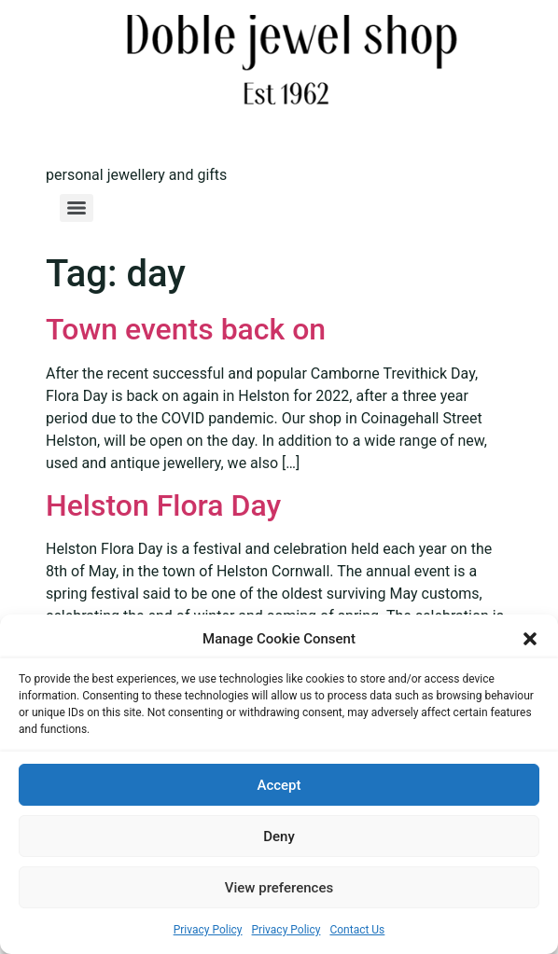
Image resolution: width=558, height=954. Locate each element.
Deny (279, 836)
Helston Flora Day (163, 505)
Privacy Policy (208, 929)
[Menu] (76, 208)
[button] (530, 638)
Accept (278, 785)
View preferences (279, 887)
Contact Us (356, 929)
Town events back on (186, 329)
